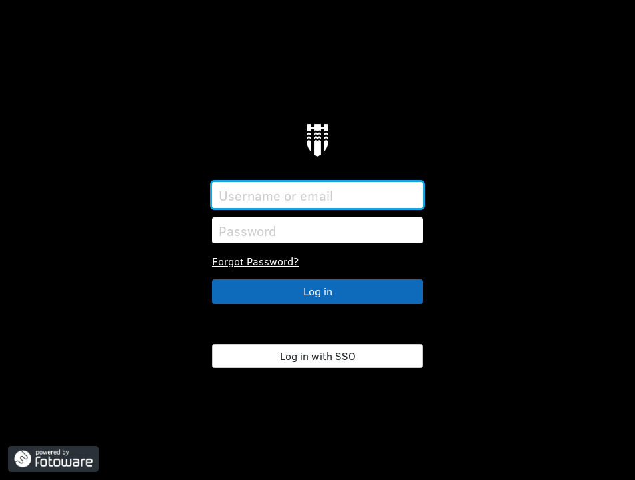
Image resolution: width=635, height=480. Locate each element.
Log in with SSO (318, 356)
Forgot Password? (255, 261)
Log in (317, 291)
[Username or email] (317, 195)
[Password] (317, 230)
